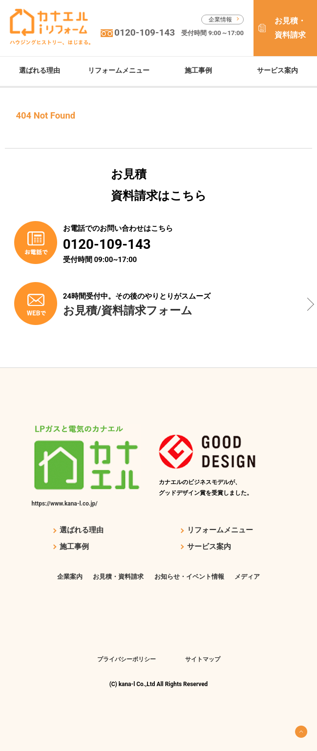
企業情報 (220, 19)
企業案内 (70, 576)
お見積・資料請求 (290, 28)
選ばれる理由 (39, 70)
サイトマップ (202, 659)
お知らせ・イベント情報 (189, 576)
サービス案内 (277, 70)
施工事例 (198, 70)
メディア (247, 576)
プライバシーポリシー (126, 659)
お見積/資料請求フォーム (128, 310)
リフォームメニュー (118, 70)
